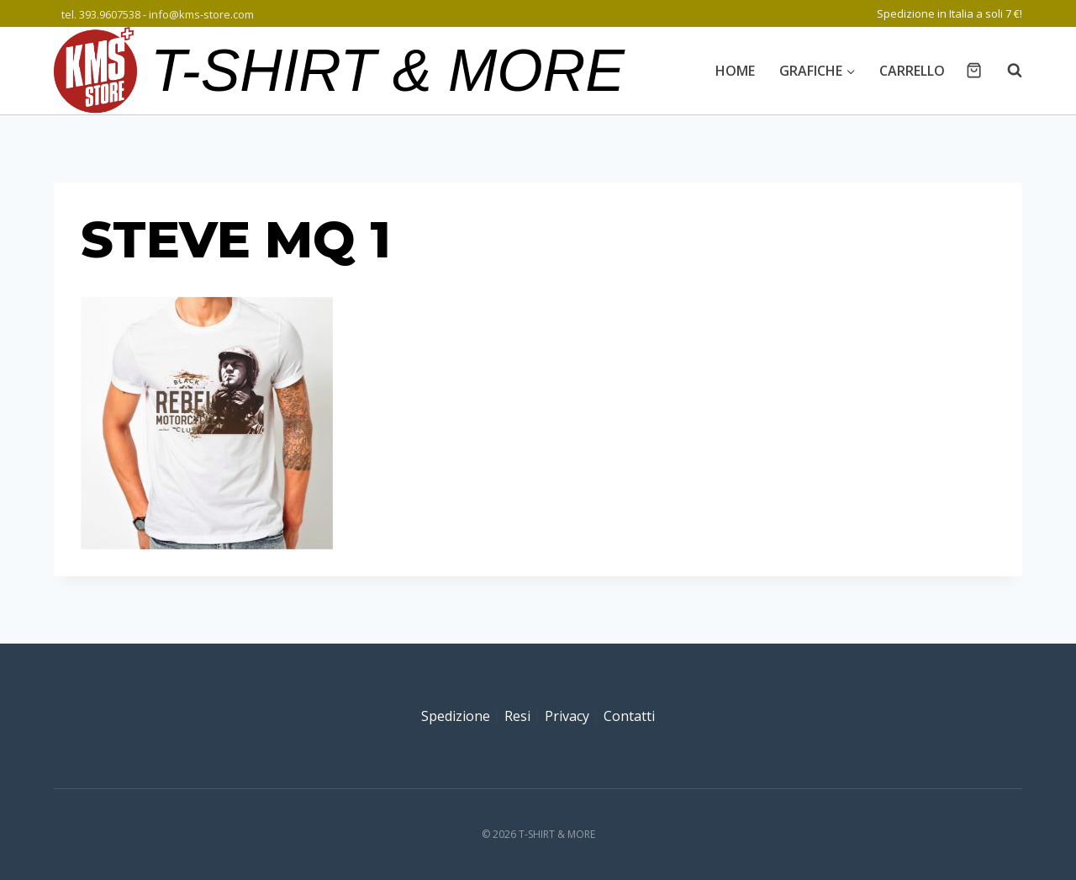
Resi (517, 716)
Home (735, 70)
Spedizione (455, 716)
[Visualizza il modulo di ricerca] (1006, 70)
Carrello (912, 70)
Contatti (629, 716)
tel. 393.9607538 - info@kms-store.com (157, 14)
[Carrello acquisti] (974, 70)
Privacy (567, 716)
